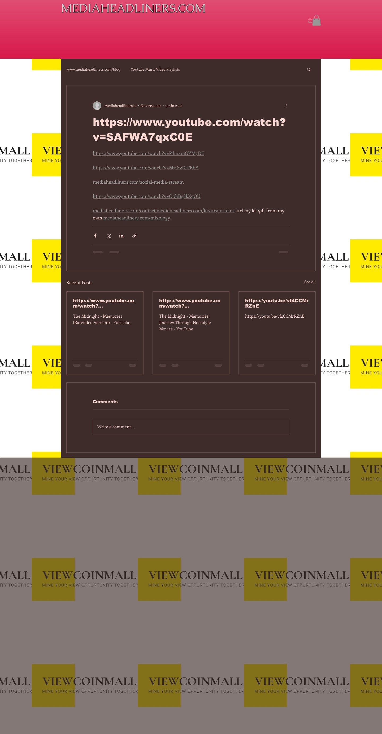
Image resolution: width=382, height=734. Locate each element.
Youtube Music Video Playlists (155, 69)
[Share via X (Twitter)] (108, 235)
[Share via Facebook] (95, 235)
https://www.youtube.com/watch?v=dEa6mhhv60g (189, 303)
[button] (316, 20)
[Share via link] (134, 235)
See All (310, 281)
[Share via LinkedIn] (121, 235)
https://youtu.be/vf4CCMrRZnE (277, 303)
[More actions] (286, 105)
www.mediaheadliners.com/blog (93, 69)
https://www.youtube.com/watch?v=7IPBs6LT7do (103, 303)
